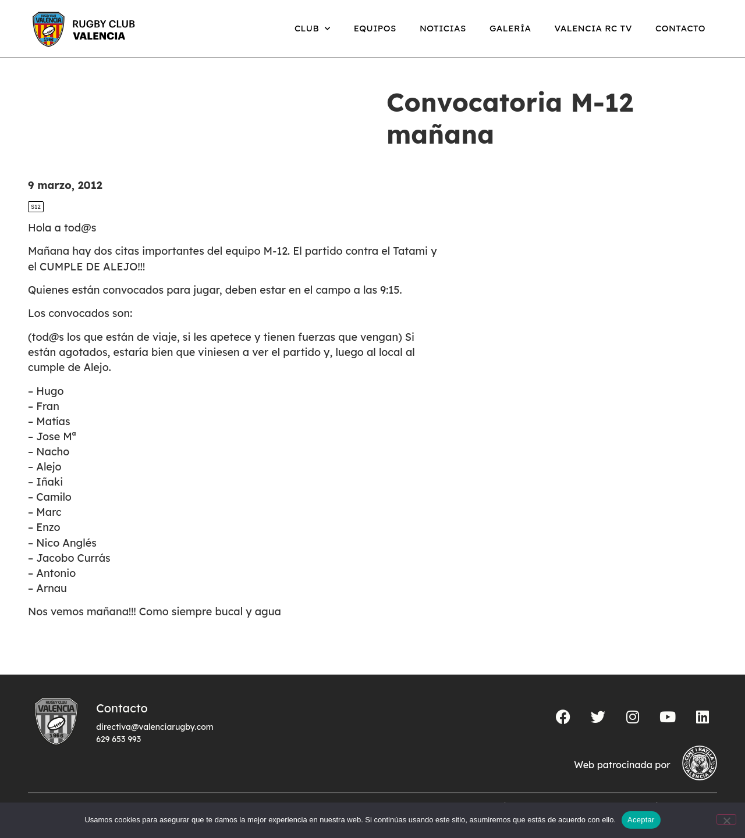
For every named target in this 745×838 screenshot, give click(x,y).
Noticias (443, 28)
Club (313, 29)
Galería (510, 28)
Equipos (375, 28)
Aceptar (641, 819)
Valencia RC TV (593, 28)
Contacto (680, 28)
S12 (36, 207)
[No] (726, 819)
